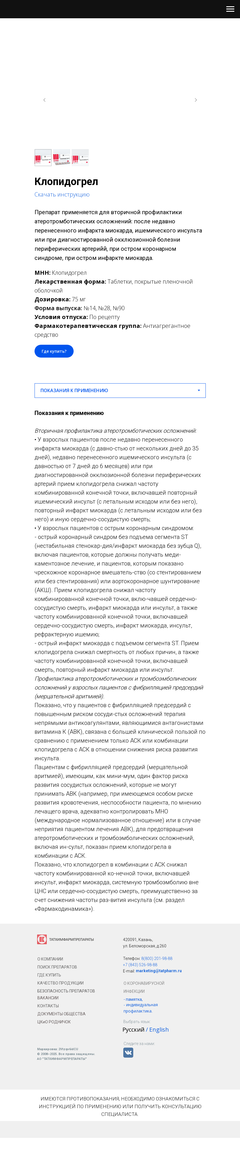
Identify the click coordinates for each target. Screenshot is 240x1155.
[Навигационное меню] (230, 9)
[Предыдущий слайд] (44, 100)
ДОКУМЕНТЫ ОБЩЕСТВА (61, 1014)
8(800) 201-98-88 (156, 958)
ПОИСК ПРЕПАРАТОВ (57, 967)
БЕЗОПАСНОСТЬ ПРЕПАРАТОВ (66, 991)
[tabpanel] (120, 661)
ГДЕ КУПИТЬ (49, 975)
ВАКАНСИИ (48, 998)
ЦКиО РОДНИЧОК (54, 1022)
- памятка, (133, 999)
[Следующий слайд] (195, 100)
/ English (157, 1029)
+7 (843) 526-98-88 (140, 964)
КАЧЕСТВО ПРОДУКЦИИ (60, 983)
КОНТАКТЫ (48, 1006)
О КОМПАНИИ (50, 959)
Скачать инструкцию (62, 194)
